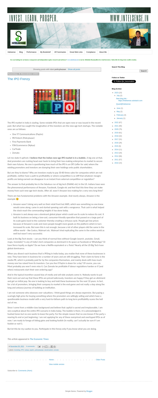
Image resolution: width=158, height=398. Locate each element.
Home (51, 360)
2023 (117, 93)
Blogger (89, 391)
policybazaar (39, 350)
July (118, 96)
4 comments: (30, 346)
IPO (22, 350)
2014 (117, 150)
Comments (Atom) (25, 371)
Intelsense (12, 52)
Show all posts (74, 69)
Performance (32, 52)
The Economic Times (39, 339)
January (120, 118)
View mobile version (56, 364)
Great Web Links (76, 52)
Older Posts (100, 360)
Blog (21, 52)
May (118, 112)
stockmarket (48, 350)
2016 (117, 143)
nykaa (27, 350)
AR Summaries (60, 52)
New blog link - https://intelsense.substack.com (129, 100)
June (119, 108)
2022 (117, 122)
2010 (117, 163)
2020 (117, 129)
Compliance (90, 52)
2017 (117, 139)
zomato (56, 350)
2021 (117, 126)
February (120, 115)
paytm (32, 350)
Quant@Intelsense (123, 104)
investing (17, 350)
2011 (117, 160)
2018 (117, 136)
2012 (117, 156)
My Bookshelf (45, 52)
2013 (117, 153)
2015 (117, 146)
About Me (103, 52)
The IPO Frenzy (19, 79)
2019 (117, 133)
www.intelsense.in (72, 60)
